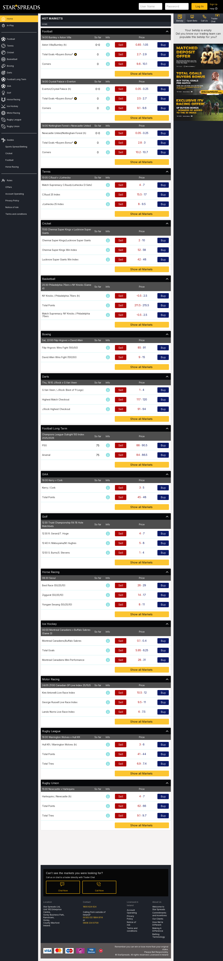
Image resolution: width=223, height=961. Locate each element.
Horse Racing (12, 167)
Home (44, 24)
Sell (120, 45)
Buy (163, 45)
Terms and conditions (16, 214)
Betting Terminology (158, 935)
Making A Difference (157, 929)
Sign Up (213, 4)
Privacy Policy (12, 200)
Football (9, 160)
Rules (9, 180)
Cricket (8, 153)
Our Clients (157, 919)
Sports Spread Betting (16, 146)
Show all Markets (141, 73)
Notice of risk (12, 207)
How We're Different (157, 923)
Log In (199, 6)
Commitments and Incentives (159, 914)
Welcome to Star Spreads (158, 908)
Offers (8, 187)
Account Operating (14, 194)
